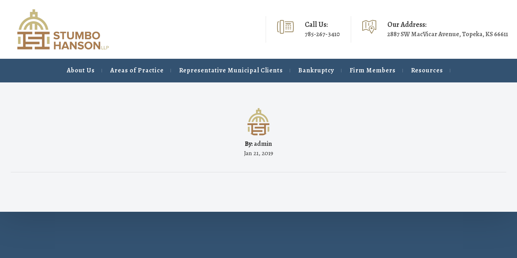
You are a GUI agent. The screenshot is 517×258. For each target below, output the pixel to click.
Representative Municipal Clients (194, 70)
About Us (29, 70)
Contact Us (476, 70)
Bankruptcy (286, 70)
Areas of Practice (92, 70)
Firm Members (350, 70)
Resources (411, 70)
